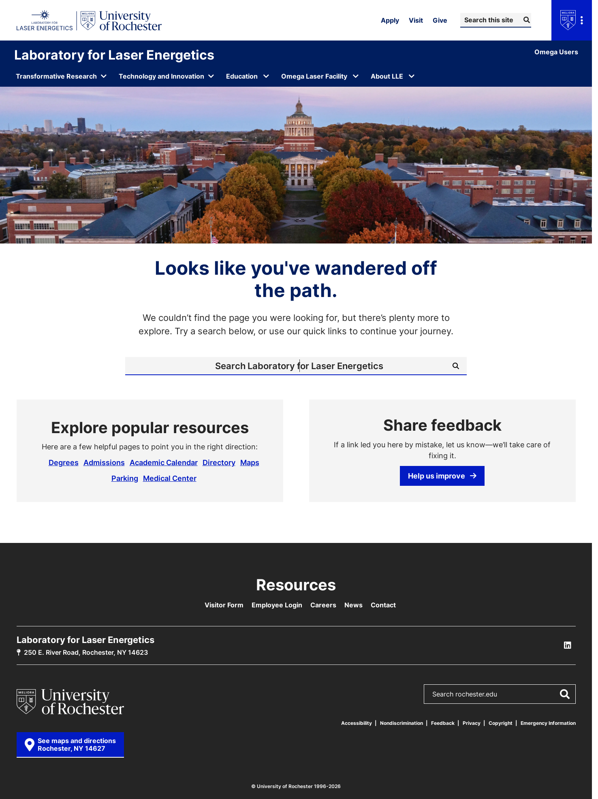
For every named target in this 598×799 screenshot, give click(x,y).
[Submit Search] (525, 20)
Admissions (104, 462)
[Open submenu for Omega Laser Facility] (356, 76)
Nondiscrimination (401, 723)
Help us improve (442, 475)
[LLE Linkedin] (568, 645)
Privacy (472, 723)
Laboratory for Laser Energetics (114, 54)
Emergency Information (548, 723)
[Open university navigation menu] (571, 20)
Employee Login (277, 604)
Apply (390, 20)
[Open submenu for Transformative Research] (61, 76)
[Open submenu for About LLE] (412, 76)
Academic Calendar (164, 462)
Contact (383, 604)
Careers (323, 604)
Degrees (64, 462)
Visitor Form (224, 604)
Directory (219, 462)
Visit (416, 20)
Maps (249, 462)
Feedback (443, 723)
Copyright (501, 723)
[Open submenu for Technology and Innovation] (166, 76)
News (353, 604)
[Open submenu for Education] (266, 76)
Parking (124, 478)
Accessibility (356, 723)
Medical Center (169, 478)
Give (440, 20)
